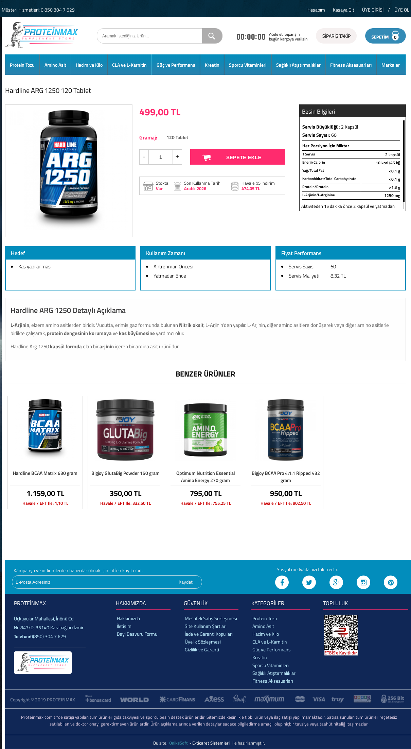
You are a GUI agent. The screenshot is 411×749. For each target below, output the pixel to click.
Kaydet (186, 581)
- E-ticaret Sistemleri (211, 742)
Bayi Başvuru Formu (137, 633)
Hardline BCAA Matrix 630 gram (45, 473)
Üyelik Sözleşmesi (203, 641)
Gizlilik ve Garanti (202, 649)
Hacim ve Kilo (89, 64)
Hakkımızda (128, 618)
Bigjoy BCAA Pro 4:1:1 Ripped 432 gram (286, 476)
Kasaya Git (343, 9)
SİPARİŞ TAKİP (336, 35)
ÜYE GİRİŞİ (372, 9)
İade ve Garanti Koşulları (209, 633)
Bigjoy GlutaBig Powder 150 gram (125, 473)
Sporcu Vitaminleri (247, 64)
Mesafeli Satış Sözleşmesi (211, 618)
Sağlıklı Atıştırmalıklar (298, 64)
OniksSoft (179, 742)
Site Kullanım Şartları (206, 626)
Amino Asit (55, 64)
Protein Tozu (22, 64)
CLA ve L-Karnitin (129, 64)
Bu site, (160, 742)
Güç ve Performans (176, 64)
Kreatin (212, 64)
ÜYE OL (401, 9)
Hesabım (316, 9)
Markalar (390, 64)
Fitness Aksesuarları (351, 64)
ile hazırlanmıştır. (248, 742)
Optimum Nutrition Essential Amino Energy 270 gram (205, 476)
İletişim (124, 626)
